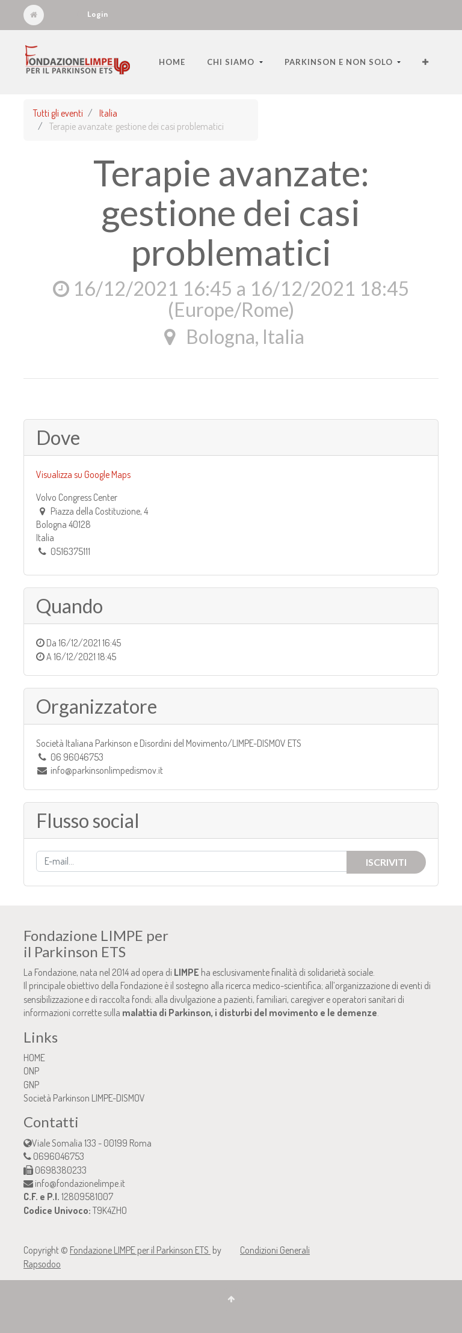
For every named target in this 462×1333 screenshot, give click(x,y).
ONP (31, 1071)
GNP (31, 1085)
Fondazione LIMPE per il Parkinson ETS (140, 1250)
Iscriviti (386, 862)
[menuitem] (172, 62)
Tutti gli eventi (58, 113)
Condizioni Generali (275, 1250)
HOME (34, 1058)
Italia (108, 113)
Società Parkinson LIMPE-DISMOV (84, 1098)
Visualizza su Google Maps (83, 474)
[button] (426, 62)
